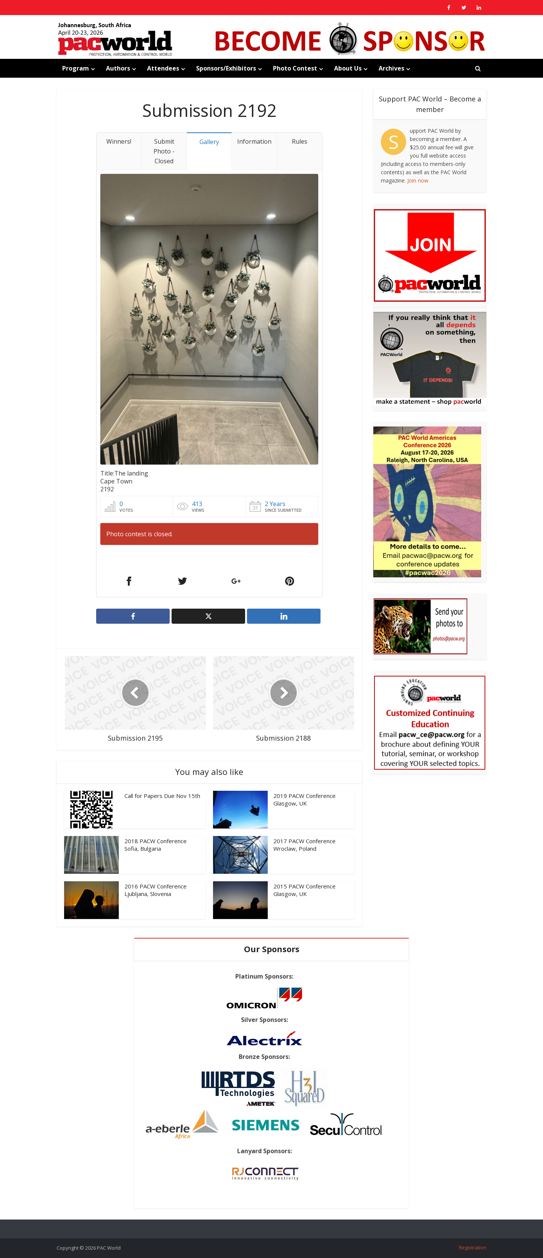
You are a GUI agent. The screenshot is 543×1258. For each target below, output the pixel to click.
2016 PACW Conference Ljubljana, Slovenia (155, 889)
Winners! (118, 141)
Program (75, 68)
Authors (118, 68)
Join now (417, 180)
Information (254, 141)
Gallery (209, 142)
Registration (472, 1247)
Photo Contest (295, 68)
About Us (348, 68)
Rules (299, 141)
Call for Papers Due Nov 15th (162, 795)
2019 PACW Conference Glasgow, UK (304, 799)
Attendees (163, 68)
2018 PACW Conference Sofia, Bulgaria (155, 844)
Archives (391, 68)
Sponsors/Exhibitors (226, 68)
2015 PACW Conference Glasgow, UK (304, 889)
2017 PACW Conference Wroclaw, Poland (304, 844)
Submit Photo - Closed (164, 151)
